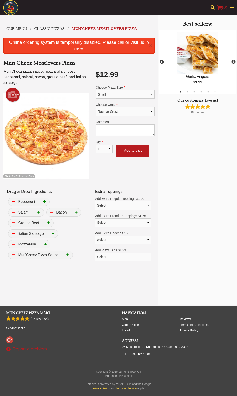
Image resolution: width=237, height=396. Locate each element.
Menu (125, 319)
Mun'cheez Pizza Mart (28, 313)
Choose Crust (125, 109)
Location (127, 330)
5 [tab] (208, 92)
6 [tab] (215, 92)
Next (233, 62)
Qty (104, 146)
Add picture (13, 95)
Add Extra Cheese (123, 237)
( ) (222, 7)
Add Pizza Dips (123, 254)
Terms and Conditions (194, 325)
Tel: (136, 353)
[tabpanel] (198, 62)
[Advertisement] (79, 287)
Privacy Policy (189, 330)
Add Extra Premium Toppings (123, 220)
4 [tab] (201, 92)
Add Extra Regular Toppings (123, 203)
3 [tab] (194, 92)
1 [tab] (180, 92)
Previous (161, 62)
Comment (125, 128)
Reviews (185, 319)
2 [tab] (187, 92)
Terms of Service (126, 388)
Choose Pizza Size (125, 92)
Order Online (130, 325)
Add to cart (133, 150)
